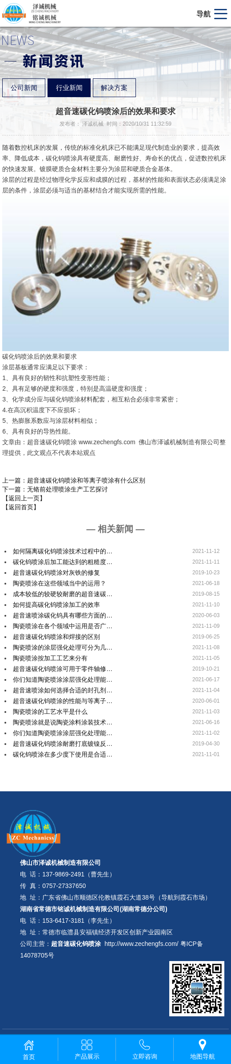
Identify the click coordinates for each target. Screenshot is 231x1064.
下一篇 (55, 489)
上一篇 (73, 480)
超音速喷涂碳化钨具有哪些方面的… (62, 615)
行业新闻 (69, 87)
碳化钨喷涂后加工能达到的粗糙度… (62, 561)
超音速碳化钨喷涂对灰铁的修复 (56, 572)
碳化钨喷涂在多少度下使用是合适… (62, 754)
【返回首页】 (21, 507)
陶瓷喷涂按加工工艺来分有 (50, 658)
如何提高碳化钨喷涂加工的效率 (56, 604)
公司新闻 (24, 87)
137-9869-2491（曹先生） (79, 874)
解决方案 (114, 87)
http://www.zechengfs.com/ (141, 943)
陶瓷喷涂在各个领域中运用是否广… (62, 626)
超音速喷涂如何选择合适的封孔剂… (62, 690)
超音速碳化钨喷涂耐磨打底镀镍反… (62, 743)
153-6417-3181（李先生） (79, 920)
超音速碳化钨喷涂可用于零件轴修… (62, 668)
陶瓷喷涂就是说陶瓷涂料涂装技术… (62, 722)
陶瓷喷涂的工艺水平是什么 (50, 711)
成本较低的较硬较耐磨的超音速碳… (62, 593)
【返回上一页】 (24, 498)
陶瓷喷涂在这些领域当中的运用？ (59, 583)
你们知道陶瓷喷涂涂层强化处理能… (62, 679)
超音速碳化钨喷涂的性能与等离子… (62, 700)
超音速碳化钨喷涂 (76, 943)
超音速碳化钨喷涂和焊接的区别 (56, 636)
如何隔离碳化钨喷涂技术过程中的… (62, 551)
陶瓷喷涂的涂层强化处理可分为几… (62, 647)
